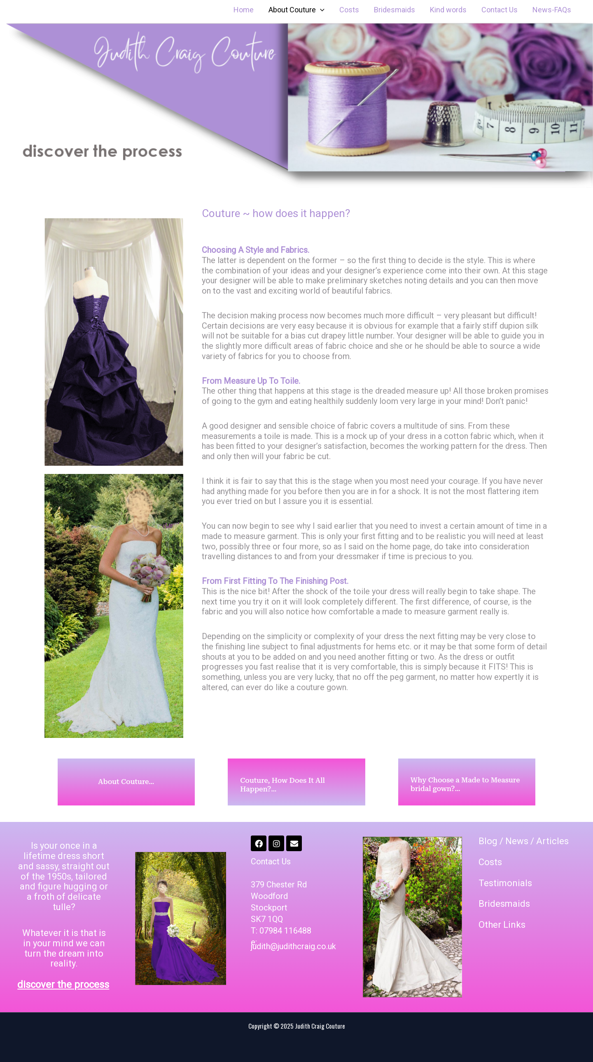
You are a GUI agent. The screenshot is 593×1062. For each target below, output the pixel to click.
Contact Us (499, 9)
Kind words (448, 9)
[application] (320, 9)
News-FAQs (551, 9)
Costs (349, 9)
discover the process (63, 984)
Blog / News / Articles (524, 841)
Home (243, 9)
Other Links (502, 925)
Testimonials (505, 883)
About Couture (296, 9)
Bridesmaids (394, 9)
